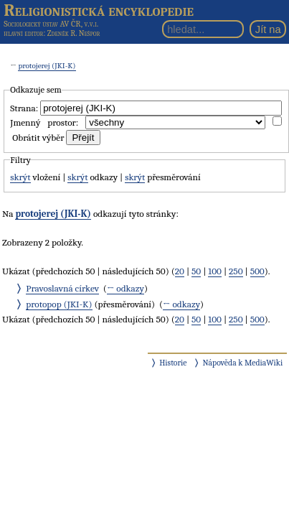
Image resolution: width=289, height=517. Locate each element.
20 (179, 271)
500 (257, 271)
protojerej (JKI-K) (46, 65)
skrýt (20, 177)
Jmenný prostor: (44, 122)
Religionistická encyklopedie (99, 10)
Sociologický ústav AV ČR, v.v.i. (51, 24)
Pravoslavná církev (62, 288)
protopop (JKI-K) (59, 304)
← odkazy (125, 288)
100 (215, 271)
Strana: (24, 108)
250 (236, 271)
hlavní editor (23, 33)
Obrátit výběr (38, 137)
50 (196, 271)
